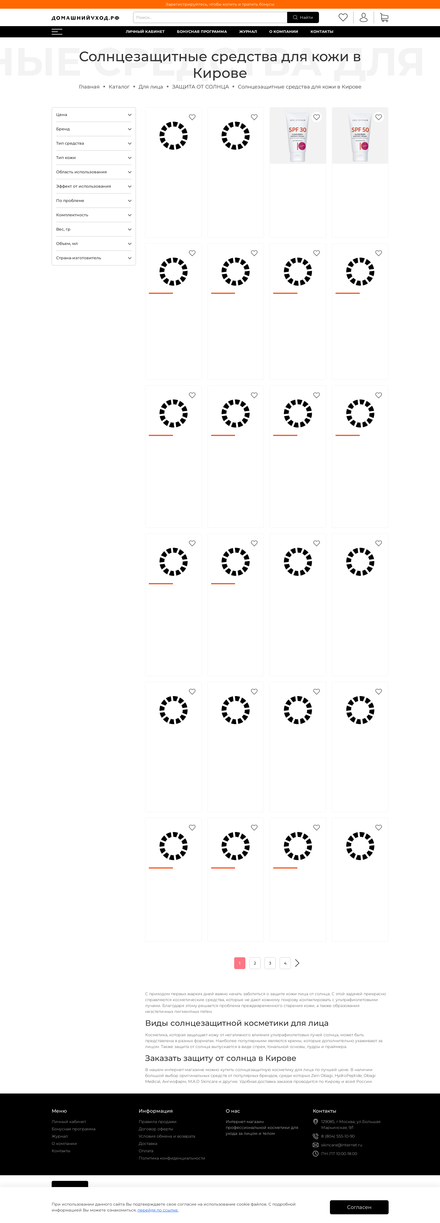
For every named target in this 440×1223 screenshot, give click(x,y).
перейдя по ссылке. (158, 1210)
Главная (89, 86)
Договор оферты (156, 1128)
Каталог (119, 86)
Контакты (322, 31)
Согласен (359, 1207)
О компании (283, 31)
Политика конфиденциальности (172, 1158)
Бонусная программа (202, 31)
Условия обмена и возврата (167, 1136)
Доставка (148, 1143)
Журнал (248, 31)
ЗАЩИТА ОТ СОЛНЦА (200, 86)
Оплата (146, 1150)
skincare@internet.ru (341, 1144)
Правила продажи (158, 1121)
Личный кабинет (145, 31)
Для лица (151, 86)
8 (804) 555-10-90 (338, 1136)
